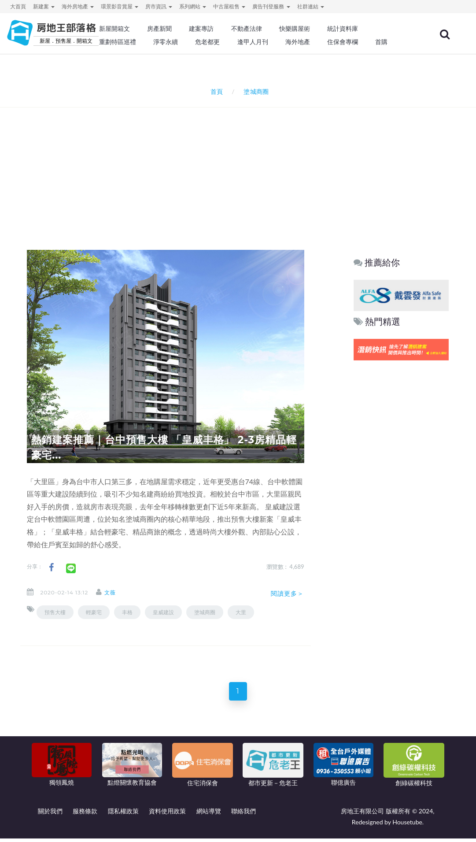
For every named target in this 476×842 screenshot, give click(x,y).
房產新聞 (159, 29)
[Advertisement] (240, 167)
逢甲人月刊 (252, 42)
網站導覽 (208, 814)
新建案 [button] (44, 6)
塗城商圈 (204, 612)
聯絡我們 (243, 814)
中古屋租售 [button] (229, 6)
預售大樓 (55, 612)
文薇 (117, 592)
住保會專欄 (342, 42)
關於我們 (50, 814)
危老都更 (207, 42)
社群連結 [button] (310, 6)
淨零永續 (165, 42)
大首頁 (18, 6)
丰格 (127, 612)
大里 (241, 612)
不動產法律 (246, 29)
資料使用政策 (167, 814)
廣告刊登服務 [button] (271, 6)
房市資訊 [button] (158, 6)
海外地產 (297, 42)
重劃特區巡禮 (117, 42)
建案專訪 (201, 29)
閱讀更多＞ (287, 593)
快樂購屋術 (294, 29)
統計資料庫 (342, 29)
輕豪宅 (94, 612)
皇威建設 (163, 612)
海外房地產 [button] (78, 6)
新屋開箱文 (114, 29)
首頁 (215, 91)
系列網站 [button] (192, 6)
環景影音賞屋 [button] (119, 6)
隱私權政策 (123, 814)
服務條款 (85, 814)
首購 (381, 42)
